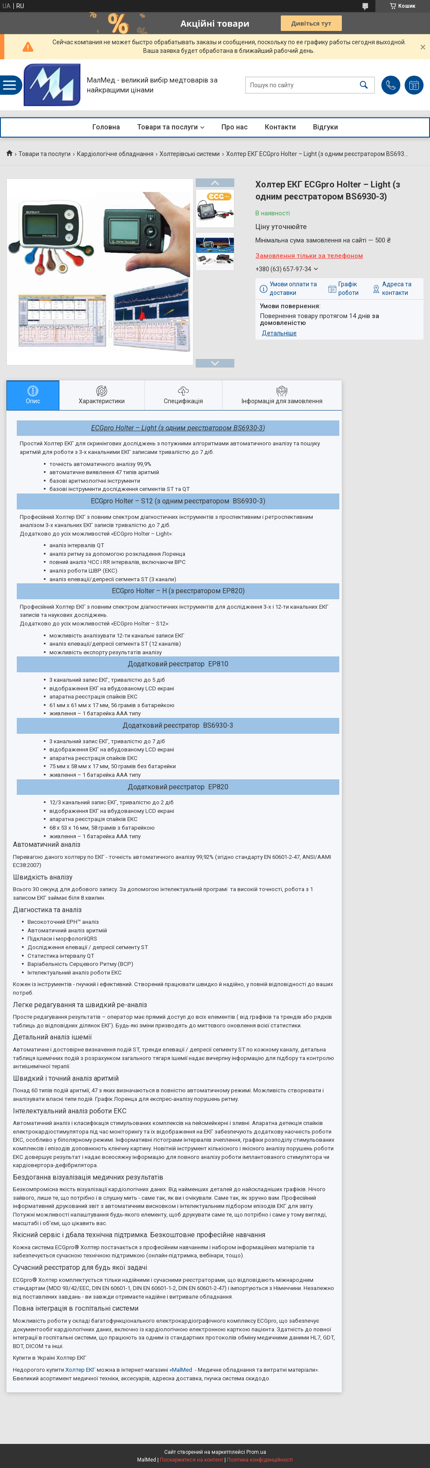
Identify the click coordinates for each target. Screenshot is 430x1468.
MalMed (182, 1370)
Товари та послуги (167, 127)
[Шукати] (363, 85)
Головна (106, 127)
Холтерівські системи (190, 153)
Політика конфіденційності (260, 1460)
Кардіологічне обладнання (115, 153)
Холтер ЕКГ (80, 1370)
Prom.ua (256, 1452)
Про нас (234, 127)
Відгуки (325, 127)
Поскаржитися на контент (191, 1460)
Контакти (280, 127)
